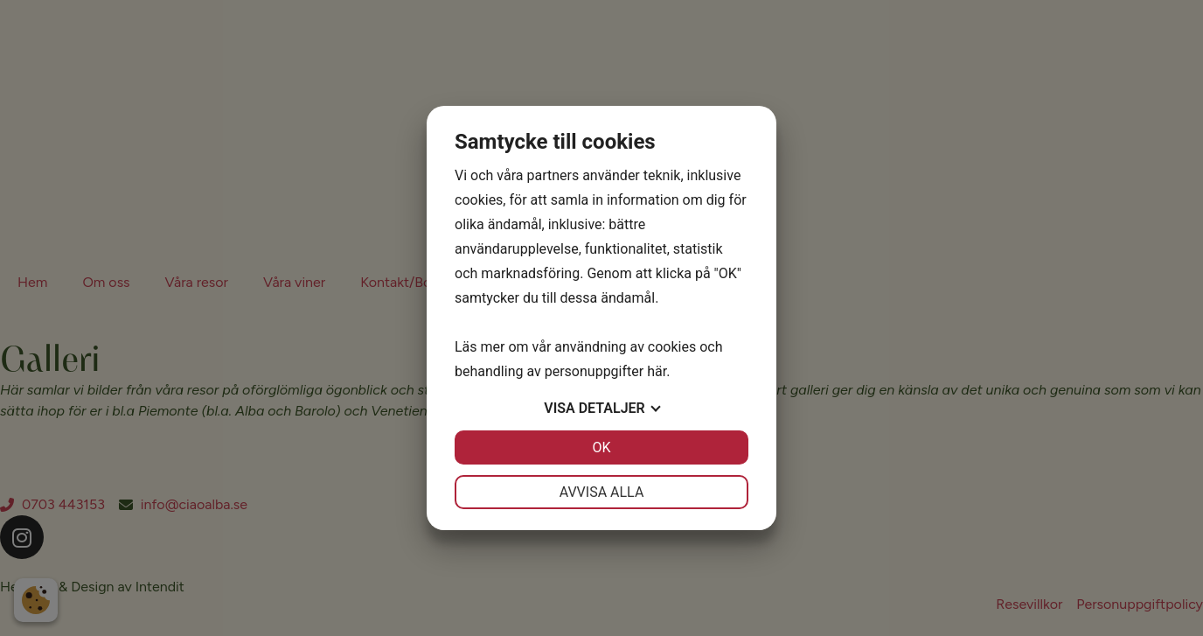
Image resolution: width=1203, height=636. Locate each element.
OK (601, 447)
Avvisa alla (602, 492)
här (656, 371)
